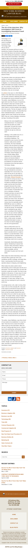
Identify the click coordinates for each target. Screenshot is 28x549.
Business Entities (7, 437)
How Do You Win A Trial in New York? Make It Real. (13, 481)
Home (4, 21)
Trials (4, 422)
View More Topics (6, 446)
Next (14, 357)
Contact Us (23, 21)
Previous (4, 357)
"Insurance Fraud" (9, 349)
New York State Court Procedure (11, 434)
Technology (6, 419)
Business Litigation (10, 348)
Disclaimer (14, 21)
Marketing (5, 440)
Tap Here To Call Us (14, 3)
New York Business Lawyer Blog (14, 16)
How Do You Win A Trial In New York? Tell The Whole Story (13, 468)
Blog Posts (14, 527)
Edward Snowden (16, 177)
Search (23, 457)
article (5, 93)
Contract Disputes (7, 425)
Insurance (18, 348)
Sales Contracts (6, 443)
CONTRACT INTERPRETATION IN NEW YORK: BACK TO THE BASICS (12, 475)
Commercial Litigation (8, 428)
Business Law (6, 416)
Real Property (6, 431)
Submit (14, 392)
